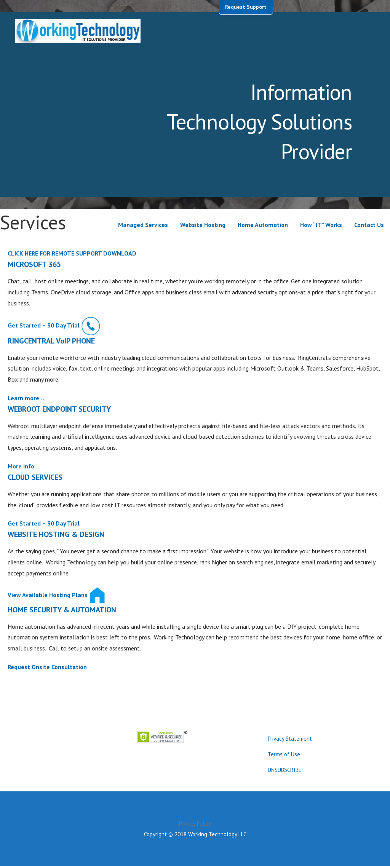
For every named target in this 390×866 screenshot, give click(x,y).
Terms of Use (284, 754)
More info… (24, 466)
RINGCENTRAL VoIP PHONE (51, 341)
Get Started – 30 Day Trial (44, 325)
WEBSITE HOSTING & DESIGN (56, 534)
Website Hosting (202, 224)
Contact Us (369, 224)
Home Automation (263, 224)
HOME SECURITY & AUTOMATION (62, 610)
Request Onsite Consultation (47, 667)
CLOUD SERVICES (35, 477)
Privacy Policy (195, 823)
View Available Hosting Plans (48, 594)
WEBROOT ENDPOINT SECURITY (59, 409)
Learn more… (26, 398)
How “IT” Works (321, 224)
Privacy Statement (290, 738)
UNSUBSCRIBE (285, 769)
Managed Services (143, 224)
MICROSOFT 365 (34, 264)
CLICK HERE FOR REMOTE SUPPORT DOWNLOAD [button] (72, 253)
